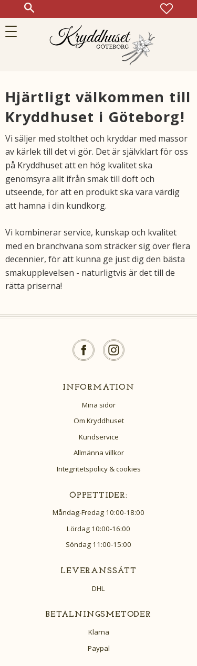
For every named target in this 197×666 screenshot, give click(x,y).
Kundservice (99, 437)
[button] (14, 31)
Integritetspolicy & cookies (99, 469)
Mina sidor (99, 405)
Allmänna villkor (99, 452)
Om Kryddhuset (99, 420)
